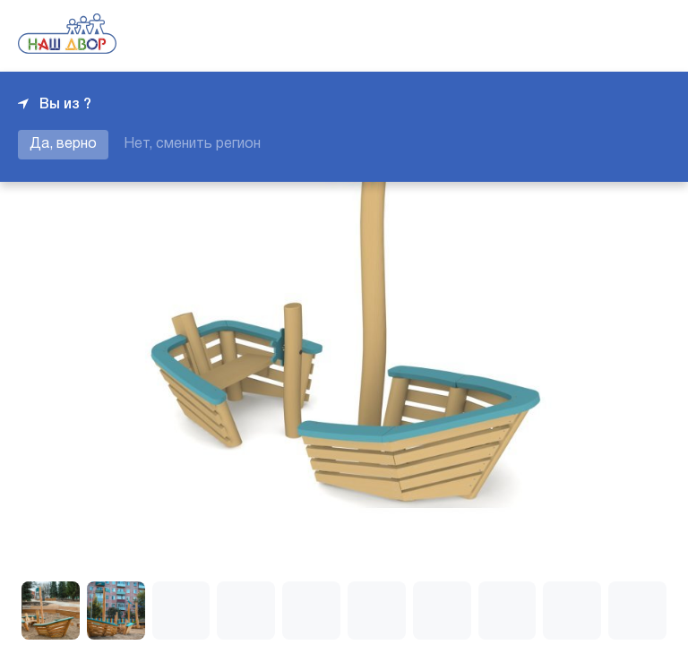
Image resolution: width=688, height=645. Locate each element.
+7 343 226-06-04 (609, 35)
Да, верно (63, 144)
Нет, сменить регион (192, 144)
